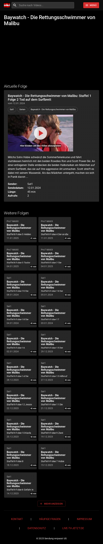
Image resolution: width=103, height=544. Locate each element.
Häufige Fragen (49, 519)
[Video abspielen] (40, 133)
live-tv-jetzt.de (73, 528)
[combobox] (46, 5)
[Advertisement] (51, 57)
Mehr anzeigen (51, 503)
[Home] (8, 5)
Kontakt (17, 519)
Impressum (84, 519)
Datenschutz (37, 528)
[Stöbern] (91, 5)
